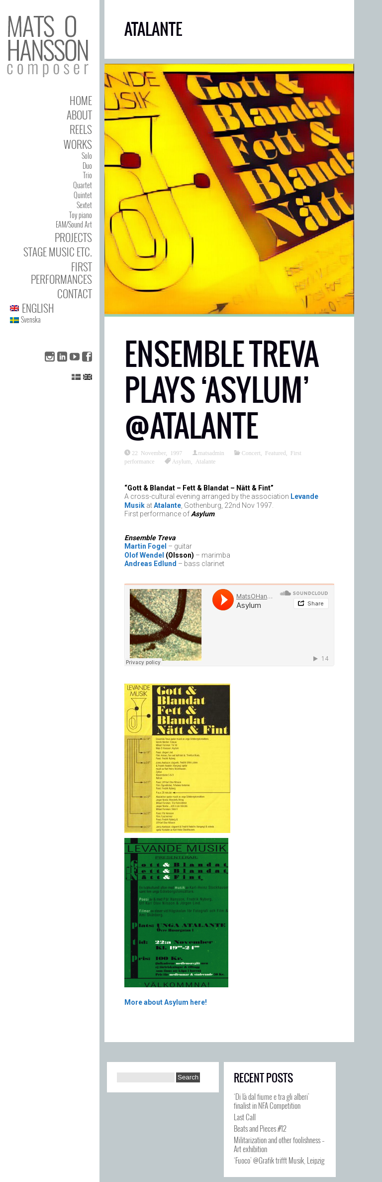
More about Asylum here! (165, 1002)
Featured (275, 453)
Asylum (181, 461)
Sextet (84, 205)
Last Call (245, 1116)
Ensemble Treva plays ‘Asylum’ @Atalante (221, 390)
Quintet (83, 195)
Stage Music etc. (57, 251)
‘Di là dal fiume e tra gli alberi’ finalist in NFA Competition (271, 1101)
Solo (87, 155)
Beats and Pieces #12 (260, 1128)
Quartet (82, 185)
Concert (251, 453)
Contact (74, 293)
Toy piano (80, 215)
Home (81, 100)
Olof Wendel (144, 555)
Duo (87, 165)
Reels (81, 129)
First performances (61, 273)
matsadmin (211, 453)
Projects (73, 237)
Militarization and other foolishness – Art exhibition (279, 1144)
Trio (87, 175)
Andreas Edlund (150, 564)
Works (78, 144)
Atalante (205, 461)
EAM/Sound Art (74, 224)
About (79, 114)
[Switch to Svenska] (51, 320)
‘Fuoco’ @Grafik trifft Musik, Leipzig (279, 1160)
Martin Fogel (145, 546)
